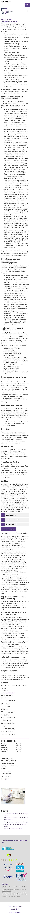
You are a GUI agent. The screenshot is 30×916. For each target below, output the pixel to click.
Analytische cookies (11, 519)
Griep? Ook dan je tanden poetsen (13, 828)
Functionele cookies (11, 515)
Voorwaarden (17, 912)
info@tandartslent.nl (10, 692)
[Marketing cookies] (16, 524)
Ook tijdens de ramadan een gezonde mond (15, 822)
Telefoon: (3, 695)
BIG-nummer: (4, 700)
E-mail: (3, 692)
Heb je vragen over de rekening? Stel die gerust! (14, 894)
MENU (28, 5)
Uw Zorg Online (13, 906)
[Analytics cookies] (17, 519)
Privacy (11, 912)
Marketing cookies (10, 524)
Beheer (20, 906)
